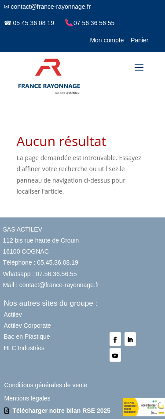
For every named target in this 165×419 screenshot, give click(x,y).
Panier (139, 40)
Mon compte (107, 40)
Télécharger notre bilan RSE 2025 (62, 410)
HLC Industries (24, 348)
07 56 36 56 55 (89, 23)
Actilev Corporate (27, 325)
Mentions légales (27, 398)
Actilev (13, 314)
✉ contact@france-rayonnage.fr (47, 7)
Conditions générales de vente (46, 385)
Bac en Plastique (27, 336)
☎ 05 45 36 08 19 (29, 23)
